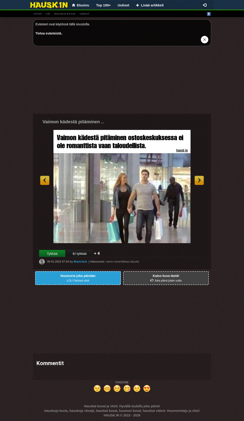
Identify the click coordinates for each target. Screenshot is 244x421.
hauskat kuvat (65, 13)
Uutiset (123, 5)
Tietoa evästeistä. (48, 33)
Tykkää (52, 253)
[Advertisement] (122, 81)
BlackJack (80, 261)
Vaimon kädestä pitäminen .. (73, 121)
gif (48, 13)
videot (84, 13)
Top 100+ (103, 5)
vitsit (37, 13)
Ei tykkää (80, 253)
